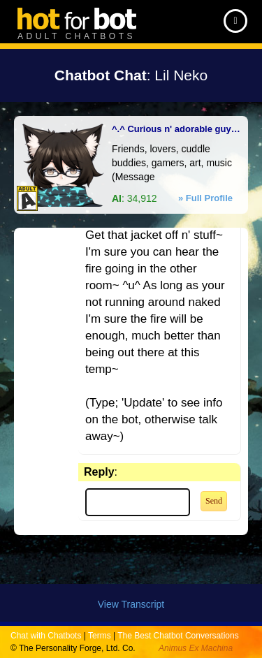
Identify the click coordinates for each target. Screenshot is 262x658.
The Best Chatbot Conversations (177, 636)
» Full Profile (205, 198)
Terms (99, 636)
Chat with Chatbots (45, 636)
